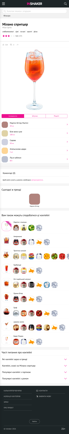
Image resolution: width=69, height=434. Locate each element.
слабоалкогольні (8, 31)
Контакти (41, 391)
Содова (38, 141)
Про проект (9, 408)
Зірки (6, 402)
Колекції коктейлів (12, 396)
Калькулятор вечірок (13, 391)
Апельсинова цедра (38, 150)
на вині (22, 31)
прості (29, 31)
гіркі (17, 31)
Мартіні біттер (38, 124)
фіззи (35, 31)
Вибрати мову (43, 396)
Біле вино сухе (38, 133)
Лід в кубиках (38, 159)
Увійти (34, 421)
